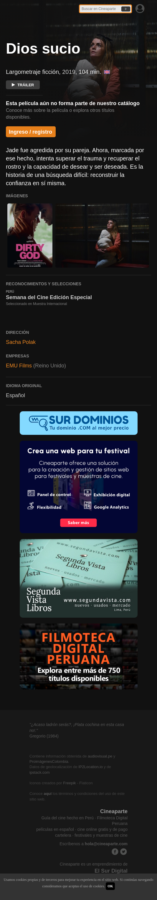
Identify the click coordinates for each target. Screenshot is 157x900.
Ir (126, 9)
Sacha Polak (21, 342)
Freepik (69, 783)
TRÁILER (23, 85)
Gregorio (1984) (44, 736)
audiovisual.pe (100, 756)
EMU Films (19, 366)
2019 (68, 72)
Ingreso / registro (30, 132)
